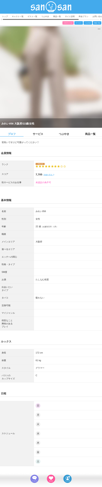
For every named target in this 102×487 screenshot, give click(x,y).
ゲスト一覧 (32, 16)
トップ (5, 16)
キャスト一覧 (18, 16)
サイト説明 (70, 16)
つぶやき (45, 16)
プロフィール (68, 23)
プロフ (12, 134)
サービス (78, 23)
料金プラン (83, 16)
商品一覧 (57, 16)
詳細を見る (49, 175)
